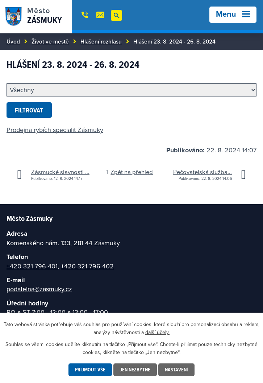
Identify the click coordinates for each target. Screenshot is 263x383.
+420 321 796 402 (87, 266)
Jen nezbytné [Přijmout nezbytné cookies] (135, 369)
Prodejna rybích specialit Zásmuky (55, 129)
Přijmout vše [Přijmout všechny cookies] (90, 369)
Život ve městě (50, 41)
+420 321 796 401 (32, 266)
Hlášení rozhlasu (101, 41)
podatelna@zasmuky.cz (39, 288)
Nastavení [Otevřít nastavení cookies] (176, 369)
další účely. (157, 332)
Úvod (13, 41)
